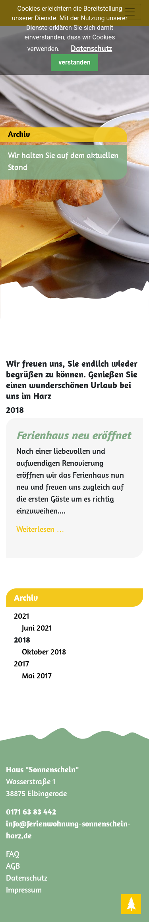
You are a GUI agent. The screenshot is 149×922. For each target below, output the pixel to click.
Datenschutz (91, 48)
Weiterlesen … (40, 529)
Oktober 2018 (44, 651)
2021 (21, 616)
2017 (21, 663)
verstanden (74, 62)
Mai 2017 (37, 675)
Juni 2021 (37, 628)
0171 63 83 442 (31, 812)
